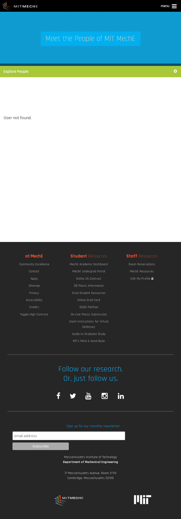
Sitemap (34, 286)
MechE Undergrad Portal (88, 271)
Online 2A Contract (88, 279)
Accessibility (34, 300)
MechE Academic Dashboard (89, 264)
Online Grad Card (88, 300)
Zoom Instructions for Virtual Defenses (88, 324)
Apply (34, 279)
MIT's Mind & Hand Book (89, 341)
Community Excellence (34, 264)
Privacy (34, 293)
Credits (34, 307)
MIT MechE (20, 7)
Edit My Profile (142, 279)
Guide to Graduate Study (89, 334)
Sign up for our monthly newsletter (93, 426)
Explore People (90, 71)
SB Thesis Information (89, 286)
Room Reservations (142, 264)
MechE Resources (142, 271)
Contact (34, 271)
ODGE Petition (88, 307)
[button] (169, 7)
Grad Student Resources (89, 293)
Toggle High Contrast (34, 314)
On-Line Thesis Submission (89, 314)
